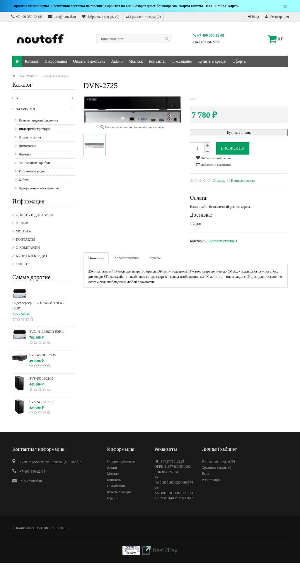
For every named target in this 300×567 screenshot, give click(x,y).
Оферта (239, 61)
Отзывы (155, 258)
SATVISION (28, 76)
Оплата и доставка (89, 61)
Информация (56, 61)
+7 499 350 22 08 (208, 35)
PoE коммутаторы (32, 171)
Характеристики (126, 258)
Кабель (24, 180)
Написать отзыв (243, 181)
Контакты (157, 61)
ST (45, 100)
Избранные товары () (101, 17)
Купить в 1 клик (238, 133)
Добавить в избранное (213, 158)
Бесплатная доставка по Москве (77, 6)
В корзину (233, 148)
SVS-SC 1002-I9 (41, 378)
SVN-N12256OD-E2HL (46, 332)
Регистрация (277, 17)
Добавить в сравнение (213, 164)
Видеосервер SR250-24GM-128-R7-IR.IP (38, 305)
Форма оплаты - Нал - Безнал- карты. (209, 6)
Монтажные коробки (34, 163)
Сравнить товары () (143, 17)
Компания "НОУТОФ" (32, 528)
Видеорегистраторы (55, 76)
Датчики (25, 154)
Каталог (32, 61)
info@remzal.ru (62, 16)
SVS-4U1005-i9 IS (42, 355)
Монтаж (136, 61)
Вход (253, 17)
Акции (116, 61)
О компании (181, 61)
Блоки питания (30, 137)
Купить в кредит (212, 61)
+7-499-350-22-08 (26, 16)
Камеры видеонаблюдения (38, 120)
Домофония (27, 146)
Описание (96, 258)
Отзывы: (220, 181)
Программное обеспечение (39, 188)
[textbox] (134, 39)
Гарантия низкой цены (30, 6)
